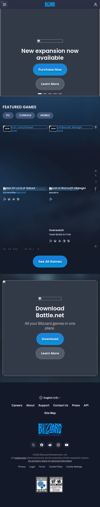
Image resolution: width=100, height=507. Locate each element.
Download (50, 339)
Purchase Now (50, 69)
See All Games (50, 261)
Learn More (50, 84)
